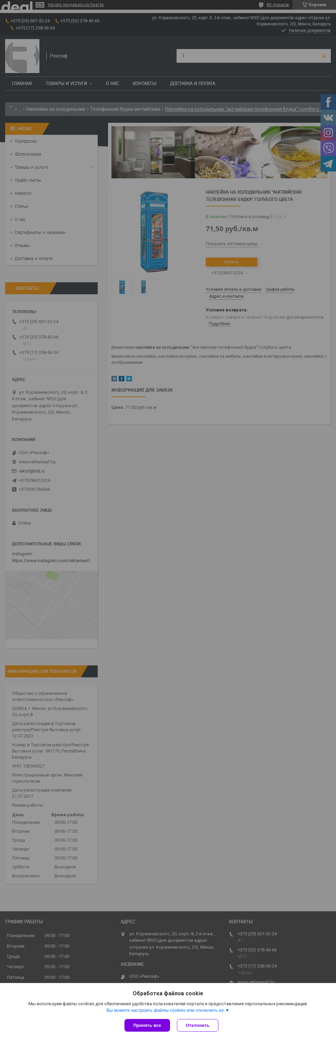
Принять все (147, 1025)
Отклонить (197, 1025)
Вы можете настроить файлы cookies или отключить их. (165, 1010)
